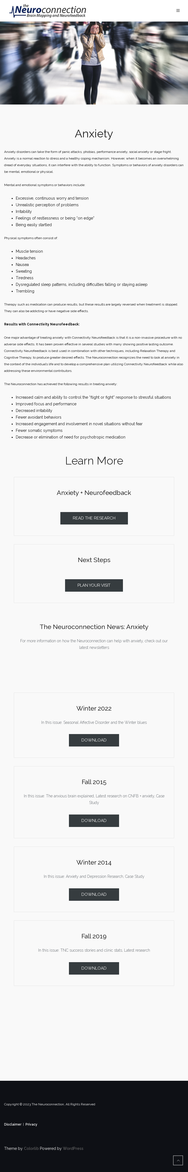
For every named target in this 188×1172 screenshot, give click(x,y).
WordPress (73, 1148)
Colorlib (31, 1148)
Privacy (31, 1124)
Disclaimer (12, 1124)
